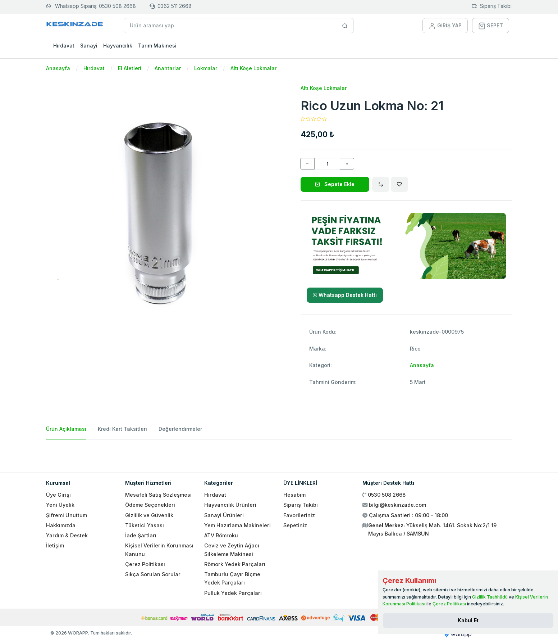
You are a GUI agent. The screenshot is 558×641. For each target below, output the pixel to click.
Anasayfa (58, 68)
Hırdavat (63, 45)
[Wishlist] (399, 184)
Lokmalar (205, 68)
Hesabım (294, 495)
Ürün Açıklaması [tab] (66, 429)
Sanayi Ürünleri (224, 515)
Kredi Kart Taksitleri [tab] (122, 429)
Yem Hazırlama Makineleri (237, 525)
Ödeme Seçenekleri (150, 505)
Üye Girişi (58, 495)
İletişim (55, 545)
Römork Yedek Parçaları (234, 564)
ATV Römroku (221, 535)
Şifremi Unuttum (66, 515)
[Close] (468, 620)
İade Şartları (140, 535)
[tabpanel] (279, 453)
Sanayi (88, 45)
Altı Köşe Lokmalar (253, 68)
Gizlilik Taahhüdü (490, 597)
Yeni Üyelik (60, 505)
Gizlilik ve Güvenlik (149, 515)
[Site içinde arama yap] (345, 25)
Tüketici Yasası (144, 525)
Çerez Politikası (145, 564)
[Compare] (380, 184)
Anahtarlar (168, 68)
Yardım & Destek (67, 535)
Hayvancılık (117, 45)
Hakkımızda (61, 525)
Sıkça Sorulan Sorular (152, 574)
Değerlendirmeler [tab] (180, 429)
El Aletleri (129, 68)
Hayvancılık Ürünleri (230, 505)
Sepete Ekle (335, 184)
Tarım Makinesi (157, 45)
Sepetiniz (295, 525)
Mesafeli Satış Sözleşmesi (158, 495)
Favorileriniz (299, 515)
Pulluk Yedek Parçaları (233, 593)
